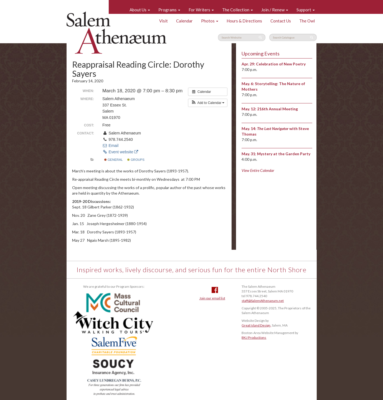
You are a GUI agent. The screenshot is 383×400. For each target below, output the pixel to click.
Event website (120, 152)
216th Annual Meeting (277, 108)
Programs (169, 9)
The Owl (307, 20)
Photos (209, 20)
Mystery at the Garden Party (283, 153)
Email (110, 145)
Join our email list (212, 298)
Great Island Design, (256, 325)
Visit (163, 20)
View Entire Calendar (258, 170)
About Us (140, 9)
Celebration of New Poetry (281, 64)
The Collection (237, 9)
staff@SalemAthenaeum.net (263, 301)
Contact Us (280, 20)
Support (305, 9)
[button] (207, 103)
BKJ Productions (254, 337)
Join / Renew (274, 9)
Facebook (215, 290)
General (113, 159)
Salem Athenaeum (116, 33)
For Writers (201, 9)
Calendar (184, 20)
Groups (135, 159)
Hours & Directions (244, 20)
